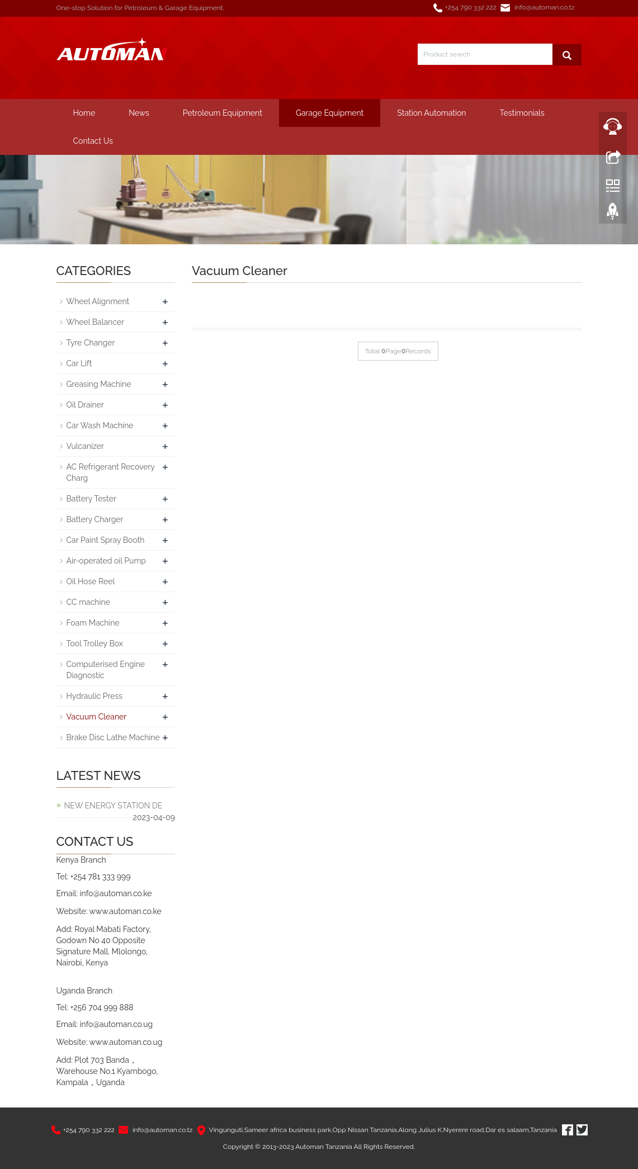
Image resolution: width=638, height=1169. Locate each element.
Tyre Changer (91, 342)
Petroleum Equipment (222, 112)
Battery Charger (95, 519)
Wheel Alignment (98, 301)
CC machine (88, 602)
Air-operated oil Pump (106, 560)
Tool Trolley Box (95, 643)
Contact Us (93, 140)
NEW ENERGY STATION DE (113, 805)
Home (84, 112)
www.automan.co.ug (125, 1042)
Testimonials (522, 112)
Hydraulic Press (94, 696)
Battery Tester (91, 498)
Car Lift (79, 363)
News (139, 112)
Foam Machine (93, 622)
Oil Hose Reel (91, 581)
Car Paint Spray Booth (106, 540)
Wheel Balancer (96, 322)
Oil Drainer (85, 404)
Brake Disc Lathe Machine (113, 737)
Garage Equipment (329, 112)
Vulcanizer (85, 446)
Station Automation (431, 112)
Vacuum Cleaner (97, 716)
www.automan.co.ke (125, 911)
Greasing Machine (99, 384)
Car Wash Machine (100, 425)
